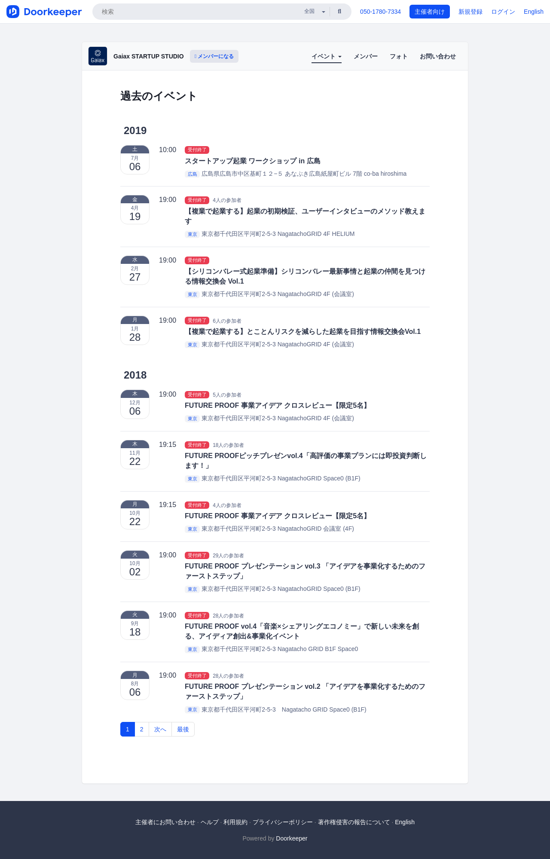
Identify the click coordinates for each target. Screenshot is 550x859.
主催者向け (430, 11)
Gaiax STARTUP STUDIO (148, 56)
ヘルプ (210, 822)
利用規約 (235, 822)
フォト (399, 56)
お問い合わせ (438, 56)
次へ (160, 729)
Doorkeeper (291, 838)
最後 (183, 729)
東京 (192, 234)
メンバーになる (214, 56)
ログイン (503, 11)
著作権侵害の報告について (354, 822)
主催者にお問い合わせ (165, 822)
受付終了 (197, 150)
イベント (327, 56)
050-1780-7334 (380, 11)
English (534, 11)
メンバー (366, 56)
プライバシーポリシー (283, 822)
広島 (192, 174)
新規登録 (470, 11)
